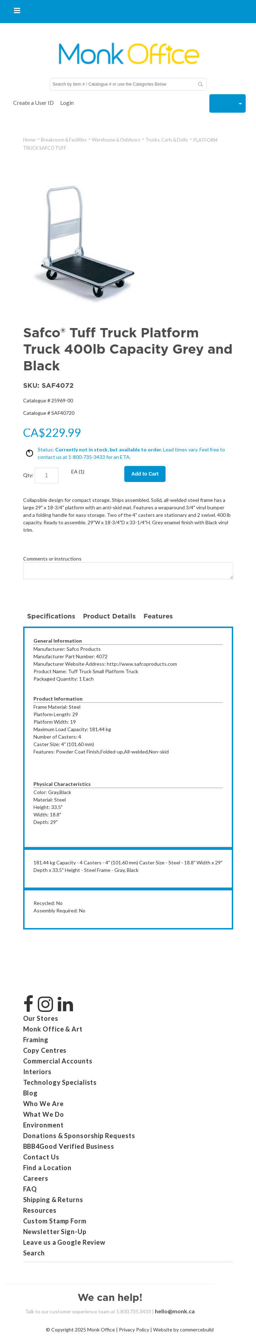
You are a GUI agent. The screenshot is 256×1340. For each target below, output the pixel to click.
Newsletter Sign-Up (55, 1232)
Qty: (28, 475)
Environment (43, 1125)
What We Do (43, 1114)
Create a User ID (33, 102)
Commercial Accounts (58, 1061)
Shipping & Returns (53, 1200)
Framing (35, 1040)
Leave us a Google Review (64, 1242)
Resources (40, 1210)
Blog (30, 1093)
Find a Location (47, 1168)
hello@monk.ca (175, 1311)
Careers (35, 1178)
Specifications (51, 616)
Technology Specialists (60, 1082)
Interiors (37, 1072)
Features (158, 616)
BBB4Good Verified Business (68, 1146)
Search (34, 1253)
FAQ (30, 1189)
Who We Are (43, 1104)
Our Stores (40, 1018)
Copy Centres (45, 1050)
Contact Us (41, 1157)
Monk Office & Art (53, 1029)
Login (67, 102)
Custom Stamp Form (55, 1221)
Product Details (109, 616)
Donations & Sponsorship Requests (79, 1136)
